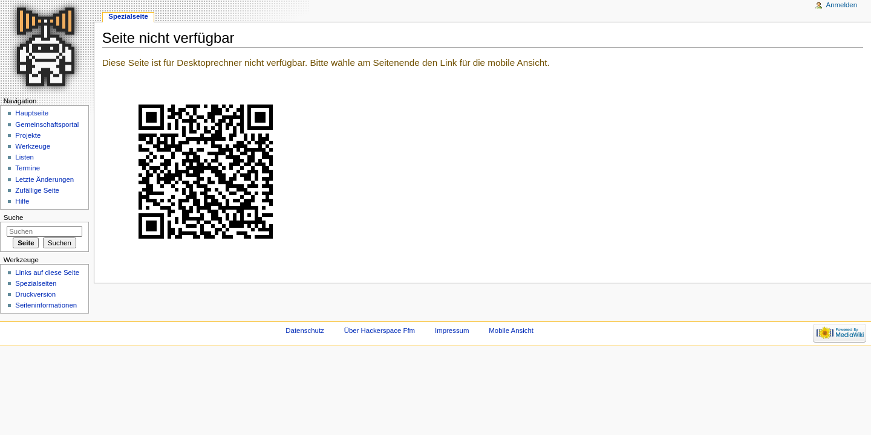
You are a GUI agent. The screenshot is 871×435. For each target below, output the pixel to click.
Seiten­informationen (46, 305)
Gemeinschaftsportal (47, 124)
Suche (14, 217)
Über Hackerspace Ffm (379, 330)
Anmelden (842, 4)
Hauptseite (31, 113)
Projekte (28, 135)
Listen (24, 157)
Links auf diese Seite (47, 272)
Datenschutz (304, 330)
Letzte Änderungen (44, 179)
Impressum (452, 330)
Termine (27, 168)
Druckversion (35, 294)
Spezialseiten (35, 283)
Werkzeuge (32, 146)
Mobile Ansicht (511, 330)
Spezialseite (128, 16)
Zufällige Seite (37, 190)
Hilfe (22, 201)
